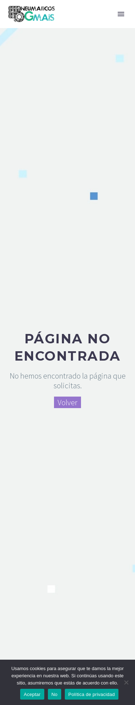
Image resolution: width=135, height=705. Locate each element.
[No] (126, 682)
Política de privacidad (91, 694)
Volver (67, 402)
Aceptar (32, 694)
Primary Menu (121, 14)
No (54, 694)
